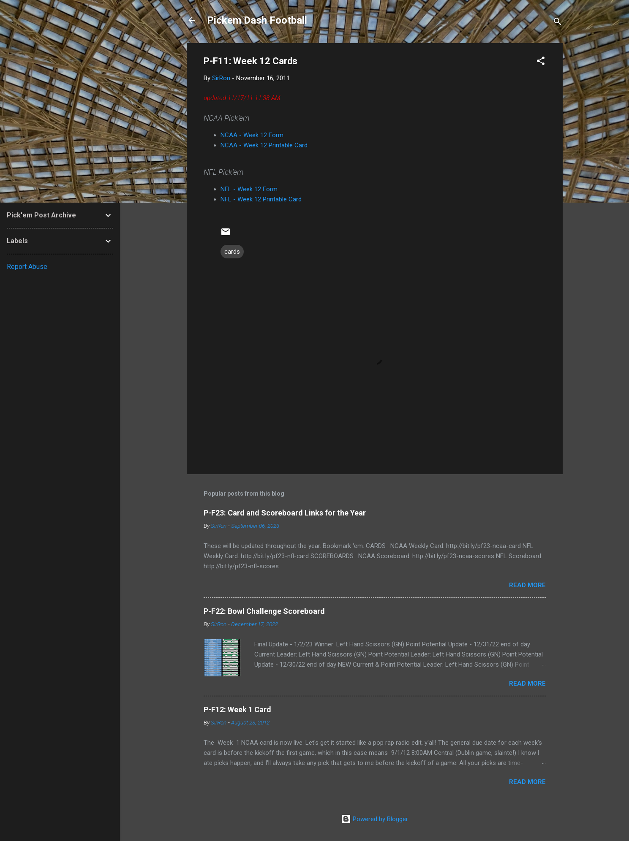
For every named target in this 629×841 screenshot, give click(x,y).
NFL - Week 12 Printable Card (261, 199)
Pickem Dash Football (257, 20)
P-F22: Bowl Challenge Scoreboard (264, 611)
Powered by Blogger (374, 819)
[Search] (558, 23)
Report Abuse (27, 267)
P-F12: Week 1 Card (237, 709)
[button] (541, 62)
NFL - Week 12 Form (249, 189)
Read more (527, 585)
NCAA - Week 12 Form (252, 135)
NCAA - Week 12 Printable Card (264, 145)
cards (232, 251)
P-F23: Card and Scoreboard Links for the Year (285, 512)
